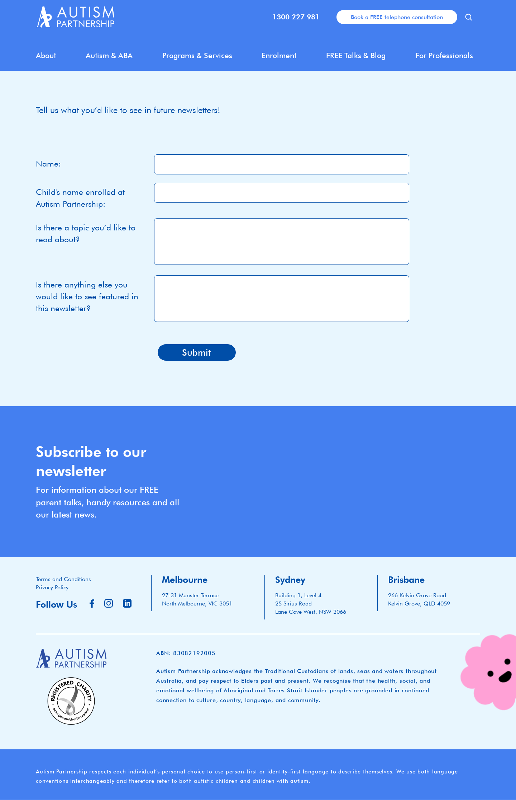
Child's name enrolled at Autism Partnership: (80, 198)
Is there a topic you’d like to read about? (85, 233)
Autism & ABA (109, 55)
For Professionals (444, 55)
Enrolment (279, 55)
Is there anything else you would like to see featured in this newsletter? (87, 296)
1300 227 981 (296, 17)
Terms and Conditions (63, 579)
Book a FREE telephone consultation (397, 16)
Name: (48, 163)
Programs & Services (197, 55)
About (46, 55)
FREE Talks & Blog (356, 55)
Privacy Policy (52, 587)
